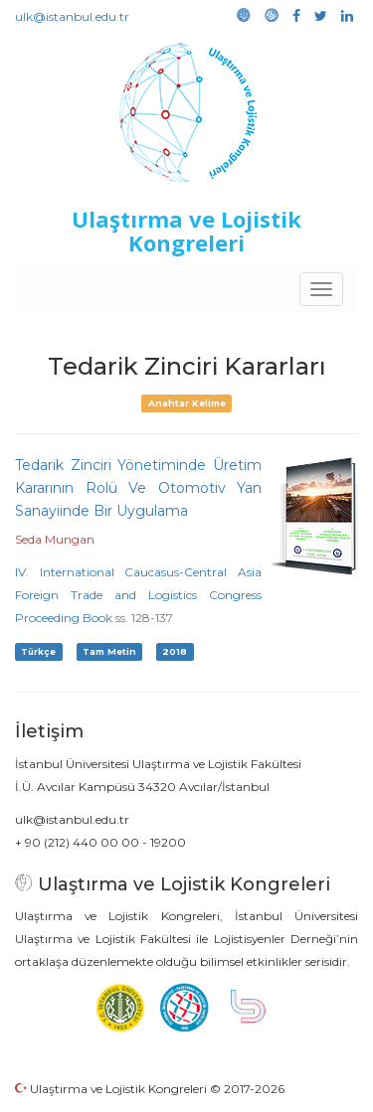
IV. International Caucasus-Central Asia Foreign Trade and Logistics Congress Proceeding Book (138, 594)
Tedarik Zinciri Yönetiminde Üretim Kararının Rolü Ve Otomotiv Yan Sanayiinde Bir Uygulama (138, 488)
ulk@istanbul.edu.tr (72, 16)
